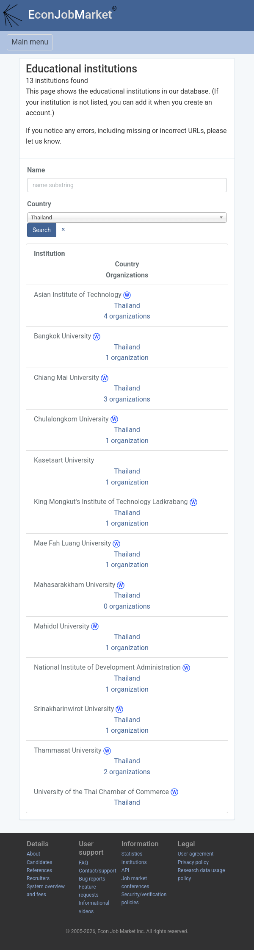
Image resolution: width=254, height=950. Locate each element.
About (33, 854)
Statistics (132, 854)
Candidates (39, 862)
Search (42, 230)
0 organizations (127, 606)
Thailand (127, 306)
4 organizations (127, 316)
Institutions (134, 862)
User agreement (196, 854)
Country (39, 204)
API (125, 870)
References (39, 870)
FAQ (83, 863)
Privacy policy (193, 862)
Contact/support (97, 871)
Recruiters (38, 878)
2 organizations (127, 772)
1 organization (127, 358)
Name (36, 170)
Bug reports (92, 879)
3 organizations (127, 399)
